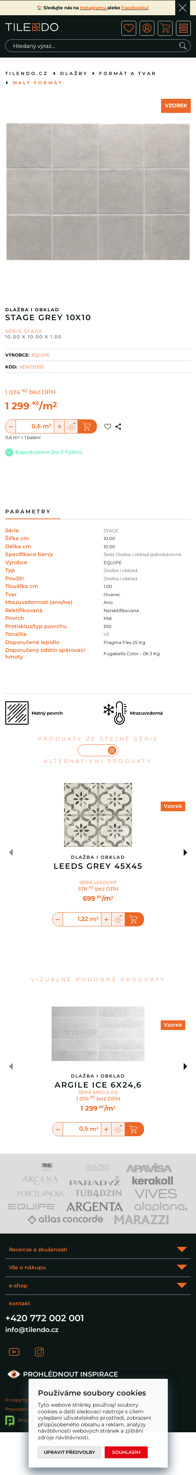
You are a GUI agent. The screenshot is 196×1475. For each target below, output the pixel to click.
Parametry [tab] (28, 512)
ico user (147, 28)
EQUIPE (41, 355)
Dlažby (74, 73)
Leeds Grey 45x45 (98, 866)
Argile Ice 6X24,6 (98, 1085)
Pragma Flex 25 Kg (124, 642)
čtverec (112, 594)
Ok (182, 7)
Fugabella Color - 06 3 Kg (132, 653)
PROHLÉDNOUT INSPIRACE (61, 1374)
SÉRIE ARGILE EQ (98, 1092)
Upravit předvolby (69, 1452)
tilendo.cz (26, 73)
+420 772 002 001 (44, 1318)
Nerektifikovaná (121, 610)
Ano (108, 602)
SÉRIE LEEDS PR (98, 882)
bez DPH (42, 393)
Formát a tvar (128, 73)
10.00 (109, 538)
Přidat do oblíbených (107, 426)
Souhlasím (126, 1452)
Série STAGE (24, 331)
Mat (108, 618)
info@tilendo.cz (32, 1330)
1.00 (108, 586)
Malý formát (38, 82)
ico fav (129, 28)
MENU (183, 28)
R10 (107, 626)
